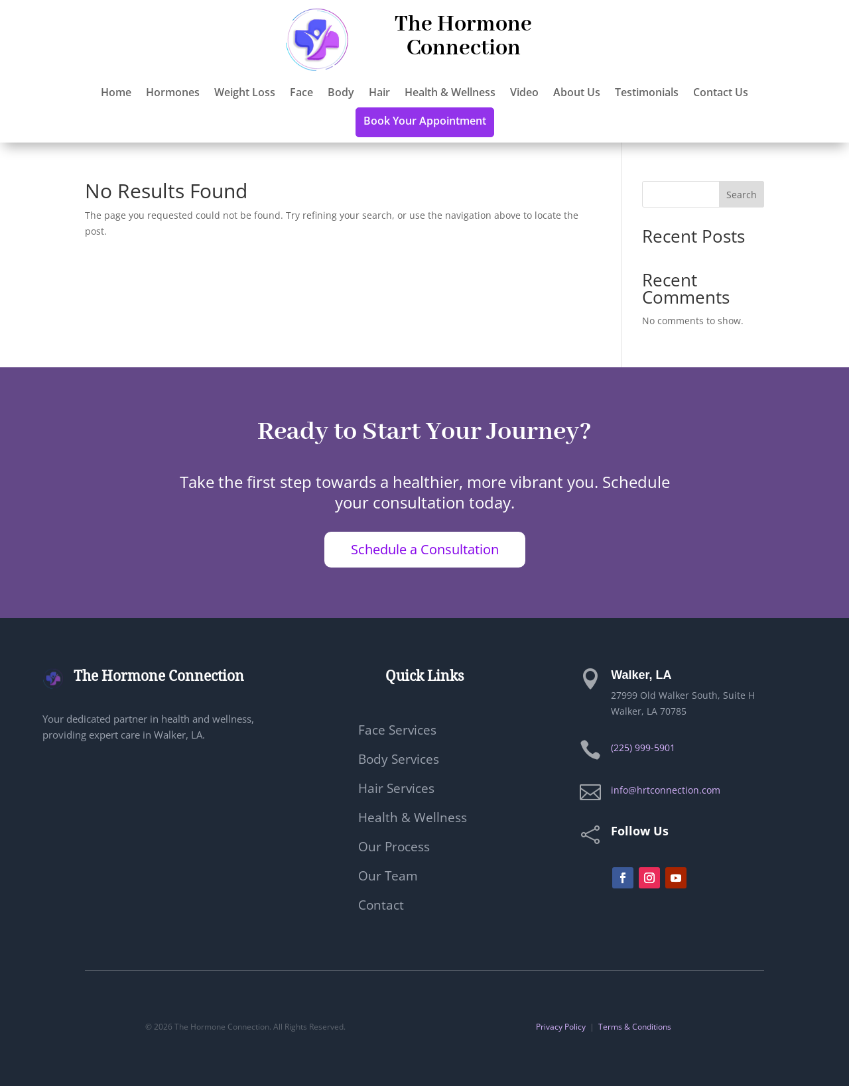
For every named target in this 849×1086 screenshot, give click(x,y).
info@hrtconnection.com (665, 790)
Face (301, 93)
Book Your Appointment (424, 122)
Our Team (388, 877)
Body (341, 93)
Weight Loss (244, 93)
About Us (576, 93)
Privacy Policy (561, 1026)
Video (524, 93)
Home (116, 93)
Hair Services (396, 790)
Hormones (173, 93)
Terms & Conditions (634, 1026)
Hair (379, 93)
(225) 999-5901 (643, 747)
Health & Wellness (450, 93)
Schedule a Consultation (425, 549)
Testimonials (647, 93)
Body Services (398, 761)
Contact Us (720, 93)
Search (741, 194)
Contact (381, 907)
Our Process (394, 848)
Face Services (397, 732)
